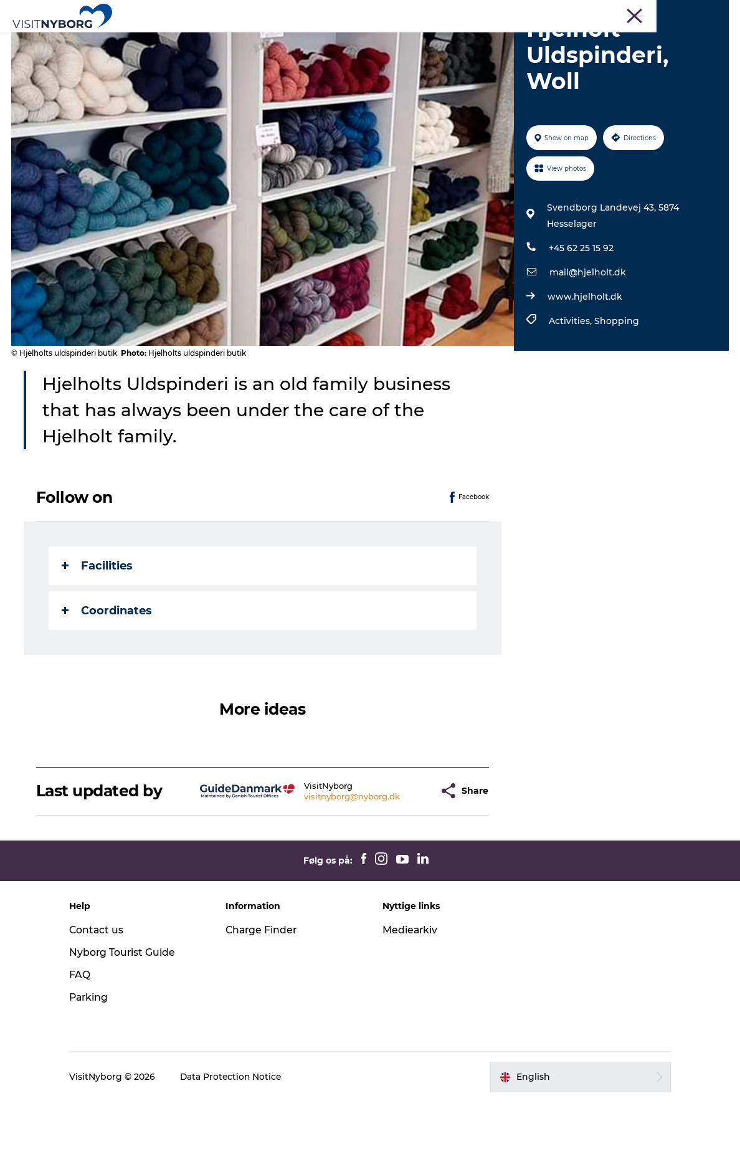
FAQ (86, 1046)
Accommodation (450, 40)
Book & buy (370, 53)
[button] (405, 862)
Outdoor (295, 40)
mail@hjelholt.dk (587, 343)
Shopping (616, 392)
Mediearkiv (410, 1001)
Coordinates (108, 681)
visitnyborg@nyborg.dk (329, 867)
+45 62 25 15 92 (580, 319)
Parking (96, 1068)
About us (711, 11)
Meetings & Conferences (557, 11)
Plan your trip (541, 40)
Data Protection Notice (238, 1147)
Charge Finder (266, 1001)
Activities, (571, 392)
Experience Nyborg (212, 40)
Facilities (98, 636)
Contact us (103, 1001)
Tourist (487, 11)
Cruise (670, 11)
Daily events (362, 40)
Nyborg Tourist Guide (129, 1023)
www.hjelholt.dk (584, 367)
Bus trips (630, 11)
